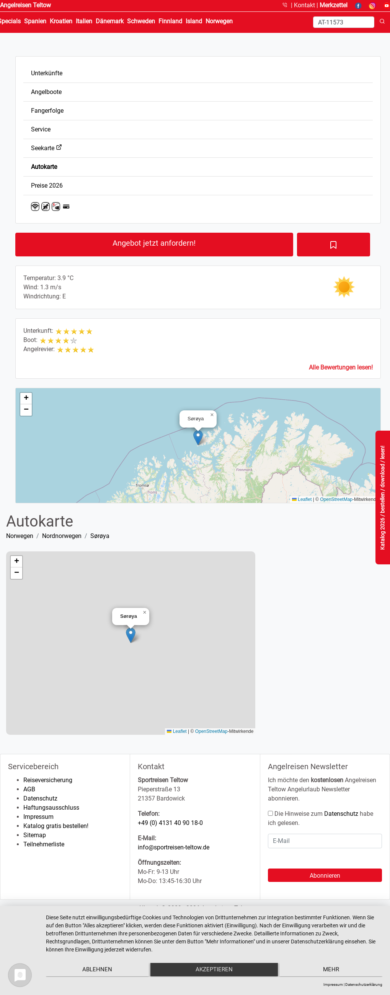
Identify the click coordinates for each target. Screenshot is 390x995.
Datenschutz (40, 798)
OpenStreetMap (336, 499)
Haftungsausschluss (51, 807)
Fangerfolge (47, 110)
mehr (332, 970)
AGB (29, 789)
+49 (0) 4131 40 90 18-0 (170, 822)
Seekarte (46, 148)
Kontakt (305, 5)
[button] (198, 438)
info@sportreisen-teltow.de (173, 847)
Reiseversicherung (47, 780)
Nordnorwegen (62, 536)
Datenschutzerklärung (363, 984)
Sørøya (99, 536)
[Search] (343, 22)
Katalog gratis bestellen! (55, 826)
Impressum (38, 816)
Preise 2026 (47, 185)
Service (41, 129)
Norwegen (19, 536)
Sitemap (34, 835)
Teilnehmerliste (43, 844)
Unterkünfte (46, 73)
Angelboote (46, 92)
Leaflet (302, 499)
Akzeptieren (214, 970)
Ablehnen (96, 970)
